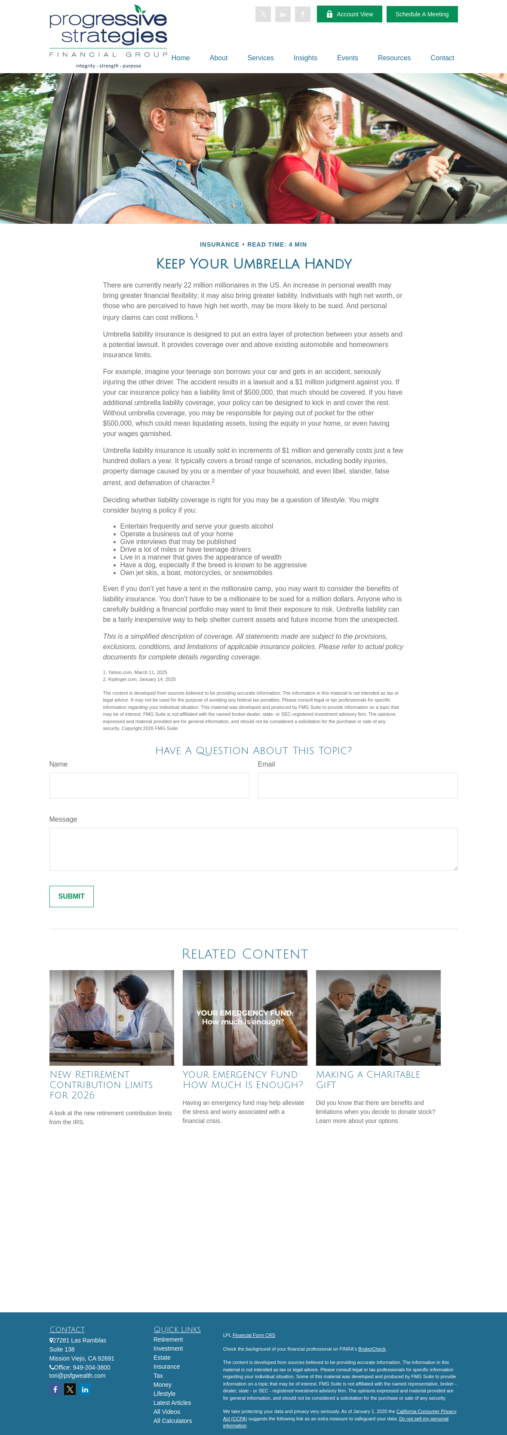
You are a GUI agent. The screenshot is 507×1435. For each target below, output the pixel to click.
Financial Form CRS (254, 1335)
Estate (162, 1357)
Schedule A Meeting (422, 14)
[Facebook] (302, 14)
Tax (158, 1375)
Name (58, 764)
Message (63, 819)
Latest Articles (172, 1402)
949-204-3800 (92, 1367)
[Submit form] (71, 896)
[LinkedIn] (283, 14)
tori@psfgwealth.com (77, 1375)
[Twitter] (263, 14)
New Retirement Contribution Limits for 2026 (101, 1085)
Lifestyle (164, 1393)
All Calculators (173, 1420)
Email (266, 764)
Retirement (168, 1339)
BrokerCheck (372, 1348)
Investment (168, 1348)
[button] (181, 57)
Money (163, 1384)
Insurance (167, 1366)
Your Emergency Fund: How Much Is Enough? (243, 1080)
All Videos (167, 1411)
